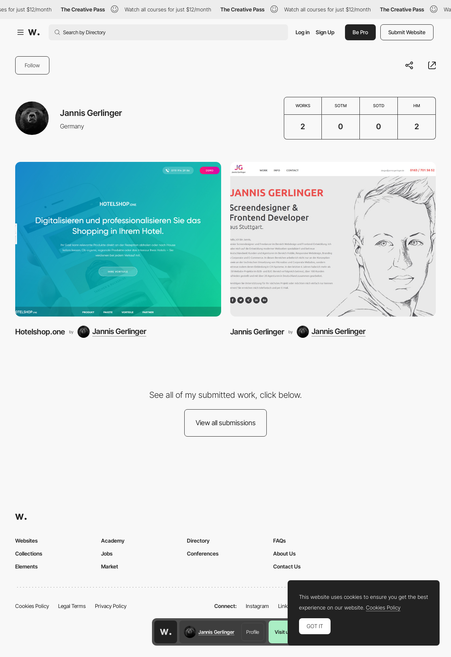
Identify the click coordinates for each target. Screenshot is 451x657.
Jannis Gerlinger (257, 331)
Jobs (106, 553)
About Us (284, 553)
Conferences (202, 553)
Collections (28, 553)
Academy (113, 540)
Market (109, 566)
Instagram (257, 606)
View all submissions (226, 423)
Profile (252, 632)
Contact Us (287, 566)
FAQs (279, 540)
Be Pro (360, 32)
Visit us (283, 632)
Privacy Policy (111, 606)
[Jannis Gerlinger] (112, 332)
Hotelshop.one (40, 331)
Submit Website (407, 32)
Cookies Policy (32, 606)
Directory (198, 540)
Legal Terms (72, 606)
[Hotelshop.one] (118, 239)
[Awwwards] (34, 32)
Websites (26, 540)
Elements (26, 566)
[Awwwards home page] (165, 632)
